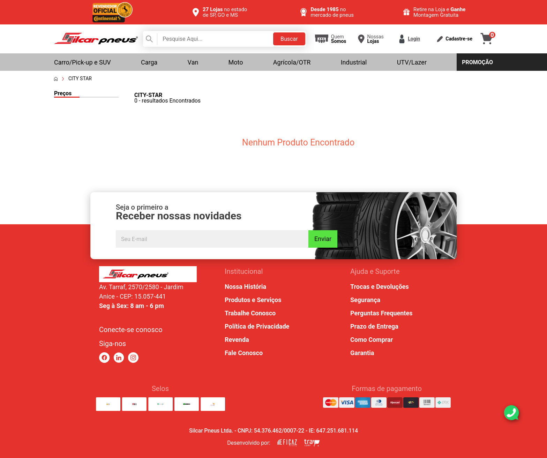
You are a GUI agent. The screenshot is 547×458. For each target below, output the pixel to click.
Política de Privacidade (257, 326)
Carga (149, 62)
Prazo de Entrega (374, 326)
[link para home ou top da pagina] (148, 274)
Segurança (365, 299)
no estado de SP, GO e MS (225, 12)
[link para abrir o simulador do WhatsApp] (511, 412)
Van (193, 62)
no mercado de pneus (332, 12)
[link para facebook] (104, 357)
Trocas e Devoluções (379, 286)
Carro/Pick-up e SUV (82, 62)
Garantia (362, 352)
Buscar (289, 39)
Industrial (354, 62)
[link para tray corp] (312, 442)
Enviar (322, 238)
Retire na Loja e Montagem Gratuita (439, 12)
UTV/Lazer (412, 62)
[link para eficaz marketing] (287, 442)
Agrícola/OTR (292, 62)
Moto (235, 62)
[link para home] (96, 42)
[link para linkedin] (118, 357)
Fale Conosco (244, 352)
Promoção (477, 62)
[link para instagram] (133, 357)
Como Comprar (371, 339)
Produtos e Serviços (253, 299)
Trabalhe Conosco (250, 313)
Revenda (237, 339)
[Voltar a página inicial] (56, 79)
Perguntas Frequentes (381, 313)
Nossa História (245, 286)
